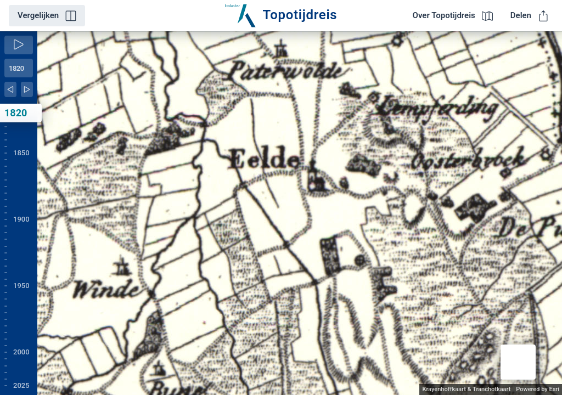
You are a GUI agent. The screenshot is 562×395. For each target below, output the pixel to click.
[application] (299, 213)
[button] (518, 362)
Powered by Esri (537, 389)
